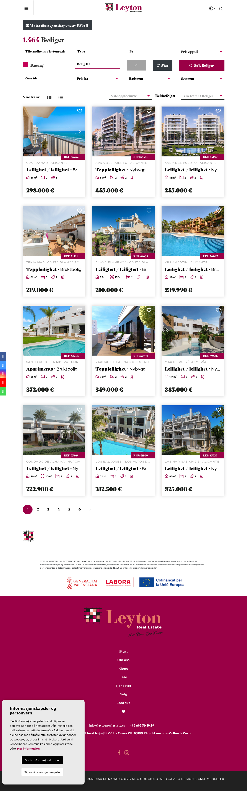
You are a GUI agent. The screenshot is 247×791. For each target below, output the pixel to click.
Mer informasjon (28, 748)
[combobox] (45, 51)
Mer (162, 65)
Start (123, 651)
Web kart (168, 778)
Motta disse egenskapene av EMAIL (57, 25)
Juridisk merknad (103, 778)
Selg (123, 694)
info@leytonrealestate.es (107, 725)
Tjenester (123, 686)
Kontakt (123, 703)
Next (79, 131)
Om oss (123, 660)
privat (130, 778)
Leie (123, 677)
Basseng (33, 65)
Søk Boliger (201, 65)
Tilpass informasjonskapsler (42, 772)
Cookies (147, 778)
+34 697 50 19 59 (142, 725)
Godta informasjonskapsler (42, 760)
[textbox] (45, 51)
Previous (28, 131)
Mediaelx (215, 778)
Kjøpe (123, 668)
